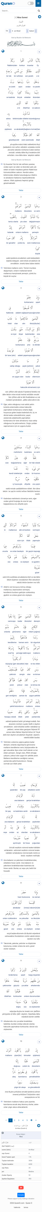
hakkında (17, 1207)
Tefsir (21, 190)
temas (26, 1207)
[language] (3, 51)
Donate (21, 1195)
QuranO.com (19, 1203)
